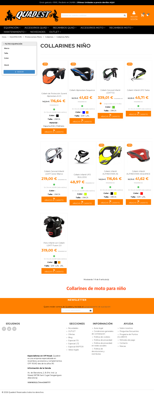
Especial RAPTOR (74, 346)
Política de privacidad (102, 340)
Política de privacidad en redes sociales (102, 344)
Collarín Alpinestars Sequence (82, 90)
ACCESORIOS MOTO (92, 27)
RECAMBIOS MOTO (120, 27)
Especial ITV (72, 340)
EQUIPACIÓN (11, 27)
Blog (69, 337)
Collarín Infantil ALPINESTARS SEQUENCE (138, 172)
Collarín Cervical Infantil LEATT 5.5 (110, 91)
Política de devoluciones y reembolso (98, 351)
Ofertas (70, 334)
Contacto (122, 343)
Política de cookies (101, 337)
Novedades (72, 328)
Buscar (19, 72)
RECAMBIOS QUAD (64, 27)
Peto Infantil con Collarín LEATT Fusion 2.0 (54, 244)
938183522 (33, 382)
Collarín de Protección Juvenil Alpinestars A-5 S (54, 94)
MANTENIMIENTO (14, 31)
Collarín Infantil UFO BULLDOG (82, 176)
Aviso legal (97, 328)
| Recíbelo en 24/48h (57, 2)
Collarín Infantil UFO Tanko (138, 90)
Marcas (121, 346)
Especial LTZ (72, 343)
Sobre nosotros (125, 328)
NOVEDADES (37, 31)
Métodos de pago (126, 340)
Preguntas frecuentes (128, 331)
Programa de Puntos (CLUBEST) (127, 335)
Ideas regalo (72, 350)
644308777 (44, 382)
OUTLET (54, 31)
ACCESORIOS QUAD (35, 27)
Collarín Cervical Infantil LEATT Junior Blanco (54, 172)
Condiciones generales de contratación (102, 332)
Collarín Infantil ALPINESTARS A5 (110, 172)
